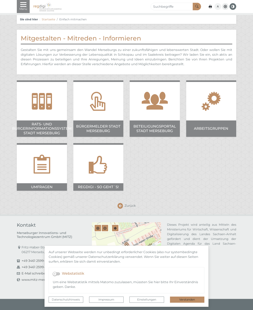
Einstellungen (146, 299)
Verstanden (187, 299)
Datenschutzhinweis (66, 299)
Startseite (48, 19)
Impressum (106, 299)
